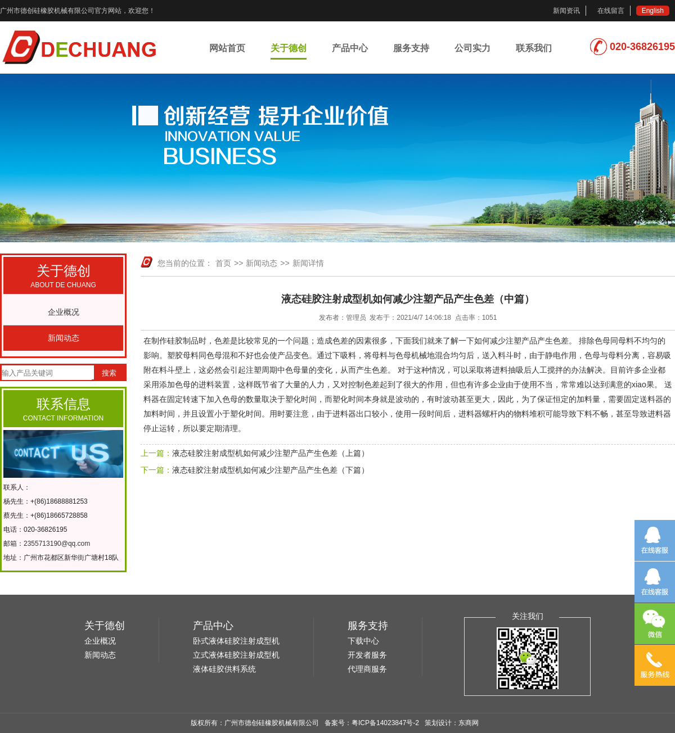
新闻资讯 (566, 11)
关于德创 (289, 48)
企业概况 (63, 311)
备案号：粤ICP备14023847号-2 (372, 723)
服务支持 (411, 48)
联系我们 (534, 48)
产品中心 (350, 48)
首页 (223, 263)
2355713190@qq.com (57, 544)
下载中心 (363, 640)
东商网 (468, 723)
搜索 (109, 373)
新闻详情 (308, 263)
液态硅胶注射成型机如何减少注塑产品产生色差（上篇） (270, 453)
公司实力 (472, 48)
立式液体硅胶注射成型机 (236, 654)
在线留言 (610, 11)
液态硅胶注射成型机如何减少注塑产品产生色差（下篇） (270, 469)
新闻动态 (63, 337)
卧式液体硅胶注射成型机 (236, 640)
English (653, 11)
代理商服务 (367, 668)
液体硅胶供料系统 (224, 668)
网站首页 (227, 48)
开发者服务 (367, 654)
